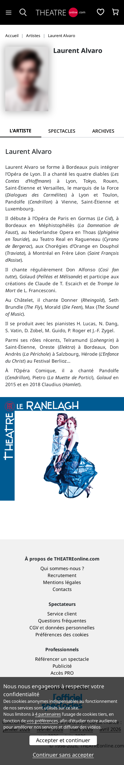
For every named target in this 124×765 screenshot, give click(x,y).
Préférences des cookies (62, 634)
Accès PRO (62, 673)
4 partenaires (48, 714)
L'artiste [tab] (20, 130)
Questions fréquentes (62, 620)
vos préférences (42, 721)
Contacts (62, 589)
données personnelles (70, 627)
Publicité (62, 666)
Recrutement (62, 575)
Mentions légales (62, 582)
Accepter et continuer (63, 740)
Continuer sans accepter (63, 754)
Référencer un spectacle (62, 659)
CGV (33, 627)
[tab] (62, 131)
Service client (62, 613)
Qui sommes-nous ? (62, 568)
